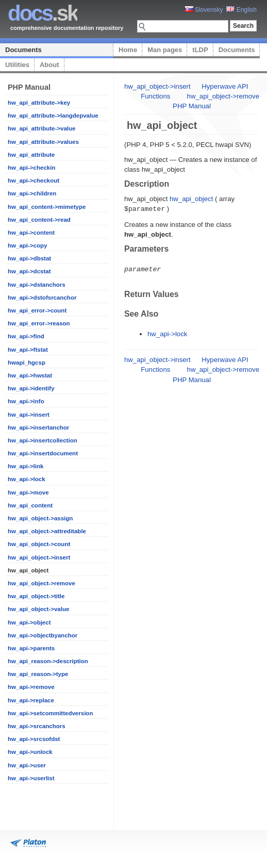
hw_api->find (26, 336)
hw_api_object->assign (40, 518)
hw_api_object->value (38, 609)
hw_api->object (29, 622)
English (241, 9)
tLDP (200, 50)
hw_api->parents (31, 648)
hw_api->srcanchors (36, 726)
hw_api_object (191, 199)
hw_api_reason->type (38, 674)
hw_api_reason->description (48, 661)
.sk (42, 13)
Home (128, 50)
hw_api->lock (26, 479)
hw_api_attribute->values (43, 142)
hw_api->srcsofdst (34, 739)
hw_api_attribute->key (39, 103)
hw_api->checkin (31, 168)
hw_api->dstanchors (36, 285)
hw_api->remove (31, 687)
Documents (23, 50)
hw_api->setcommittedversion (50, 713)
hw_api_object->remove (41, 583)
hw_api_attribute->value (42, 128)
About (49, 65)
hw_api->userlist (31, 778)
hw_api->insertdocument (43, 453)
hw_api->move (28, 492)
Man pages (164, 50)
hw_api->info (26, 401)
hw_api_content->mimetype (47, 207)
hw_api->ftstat (28, 350)
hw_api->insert (28, 415)
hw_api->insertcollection (42, 440)
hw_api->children (32, 193)
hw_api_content (30, 505)
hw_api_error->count (37, 310)
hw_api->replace (31, 700)
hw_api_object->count (39, 544)
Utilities (17, 65)
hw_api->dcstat (29, 271)
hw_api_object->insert (39, 557)
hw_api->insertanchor (38, 427)
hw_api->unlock (30, 752)
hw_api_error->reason (39, 323)
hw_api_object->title (36, 596)
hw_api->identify (31, 388)
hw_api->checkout (33, 180)
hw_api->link (25, 466)
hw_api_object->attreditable (47, 531)
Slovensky (204, 9)
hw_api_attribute (31, 155)
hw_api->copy (27, 245)
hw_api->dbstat (29, 258)
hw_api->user (27, 765)
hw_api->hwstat (30, 375)
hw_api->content (31, 232)
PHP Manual (192, 106)
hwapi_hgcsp (26, 362)
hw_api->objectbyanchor (42, 635)
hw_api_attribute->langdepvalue (53, 115)
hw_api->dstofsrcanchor (42, 297)
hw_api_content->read (39, 220)
